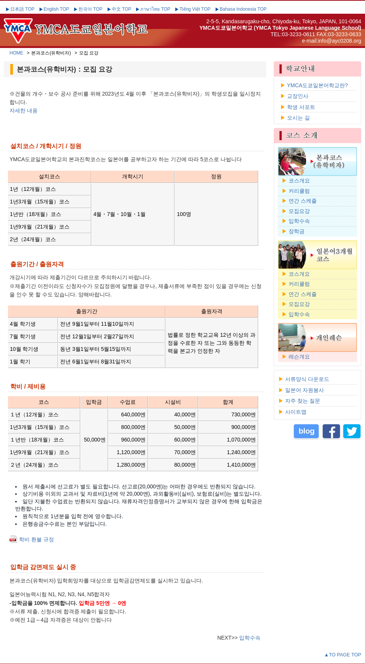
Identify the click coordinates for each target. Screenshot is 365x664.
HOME (16, 53)
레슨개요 (299, 357)
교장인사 (297, 96)
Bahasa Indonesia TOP (243, 9)
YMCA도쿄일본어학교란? (317, 85)
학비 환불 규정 (36, 539)
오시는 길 (298, 118)
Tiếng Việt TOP (195, 9)
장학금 (297, 231)
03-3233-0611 (298, 34)
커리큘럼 (299, 191)
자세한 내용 (24, 110)
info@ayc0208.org (339, 41)
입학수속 (249, 638)
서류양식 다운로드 (307, 379)
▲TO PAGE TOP (342, 655)
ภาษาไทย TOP (155, 9)
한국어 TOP (90, 9)
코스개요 (299, 181)
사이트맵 (295, 412)
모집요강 (299, 211)
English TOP (56, 9)
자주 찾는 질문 (302, 401)
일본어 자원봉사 (304, 390)
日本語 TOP (22, 9)
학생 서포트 (301, 107)
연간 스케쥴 (303, 201)
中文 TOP (122, 9)
